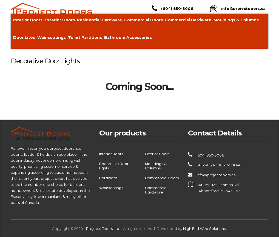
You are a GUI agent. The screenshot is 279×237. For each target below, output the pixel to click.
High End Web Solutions (204, 228)
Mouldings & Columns (236, 20)
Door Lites (24, 37)
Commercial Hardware (188, 20)
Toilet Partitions (85, 37)
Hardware (108, 178)
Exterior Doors (60, 20)
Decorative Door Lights (114, 166)
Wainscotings (51, 37)
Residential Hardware (99, 20)
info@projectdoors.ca (216, 175)
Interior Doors (27, 20)
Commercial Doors (143, 20)
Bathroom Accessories (128, 37)
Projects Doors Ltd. (103, 228)
